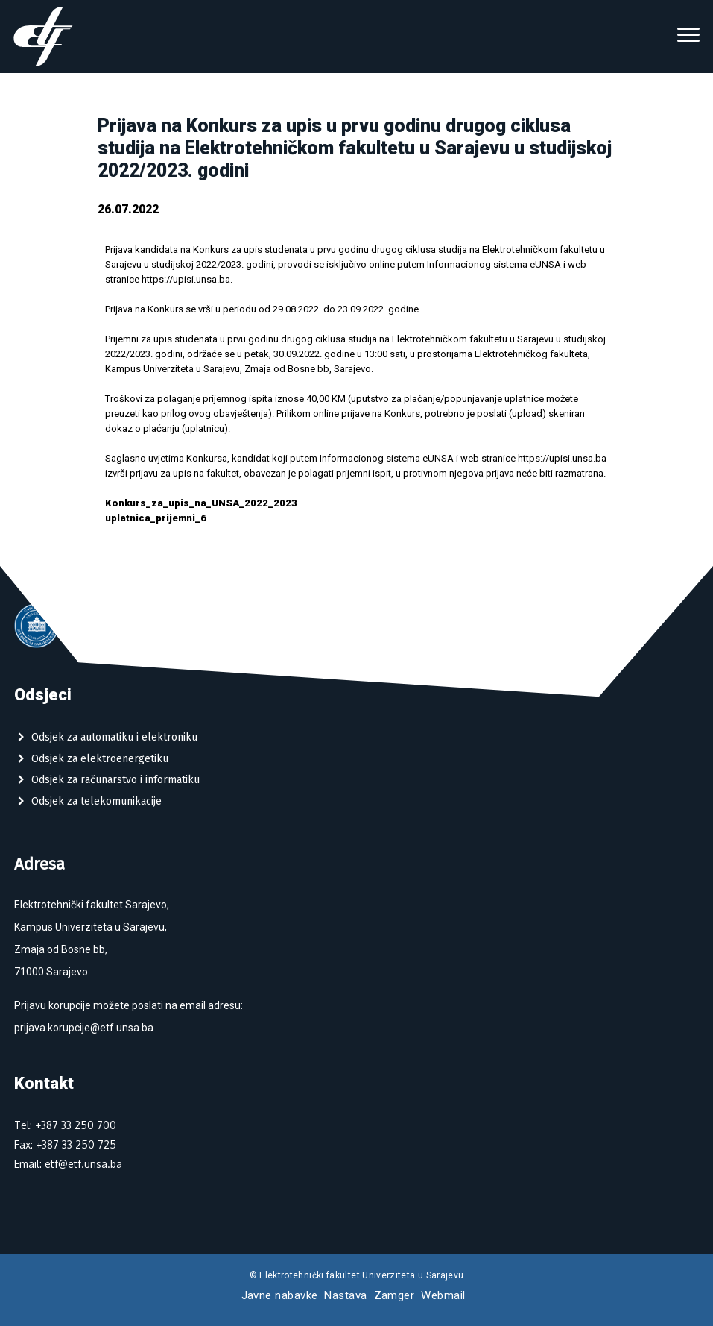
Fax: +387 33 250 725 (65, 1144)
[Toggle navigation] (688, 36)
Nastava (345, 1295)
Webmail (443, 1295)
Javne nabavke (279, 1295)
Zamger (394, 1295)
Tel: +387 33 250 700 (65, 1125)
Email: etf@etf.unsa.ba (68, 1163)
